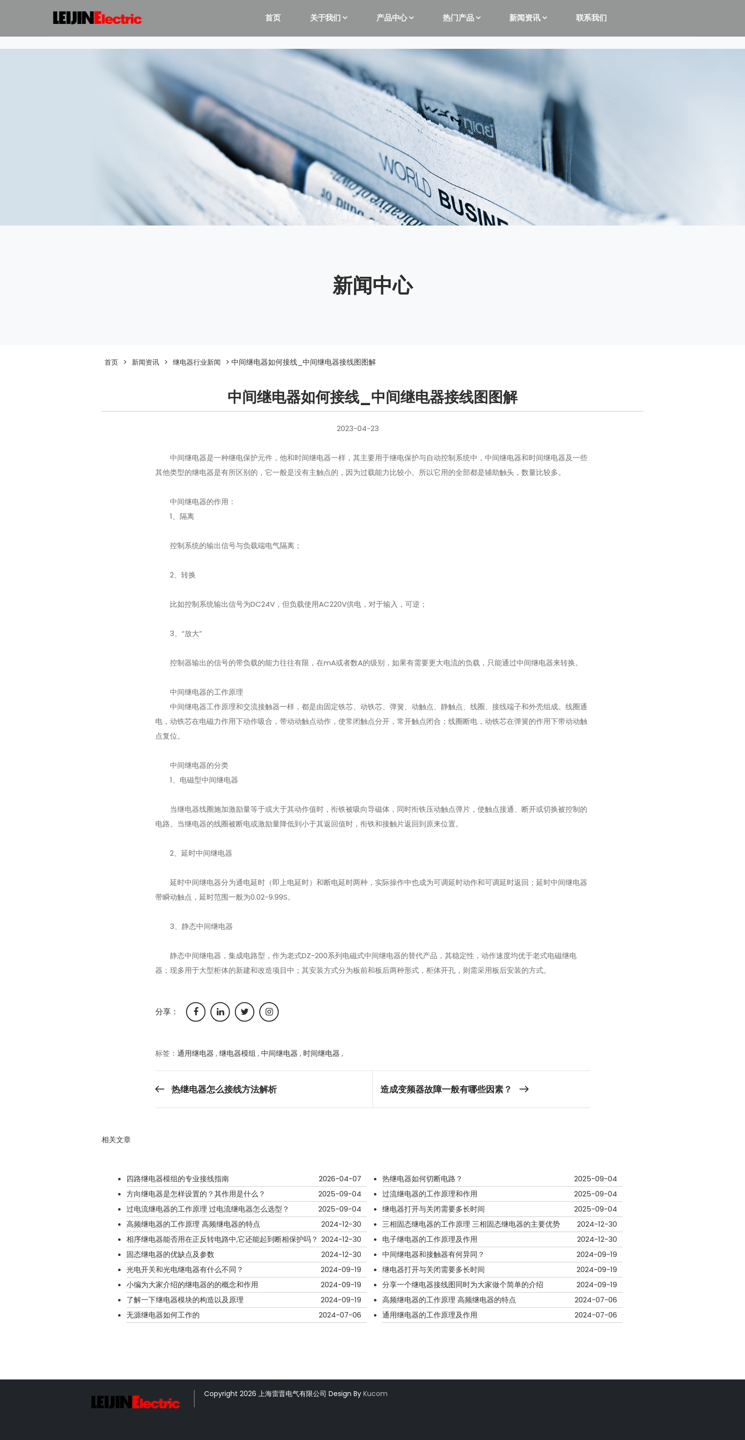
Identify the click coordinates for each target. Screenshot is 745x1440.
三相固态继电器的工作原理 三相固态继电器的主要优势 (471, 1224)
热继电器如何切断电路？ (422, 1178)
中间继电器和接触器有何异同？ (433, 1254)
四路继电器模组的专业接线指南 (177, 1178)
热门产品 (458, 17)
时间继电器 (321, 1053)
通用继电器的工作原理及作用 (429, 1315)
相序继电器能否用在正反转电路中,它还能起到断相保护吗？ (222, 1239)
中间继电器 (279, 1053)
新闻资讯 (524, 17)
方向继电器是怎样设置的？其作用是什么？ (196, 1194)
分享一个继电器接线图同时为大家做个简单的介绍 (462, 1284)
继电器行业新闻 (197, 362)
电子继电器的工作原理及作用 (429, 1239)
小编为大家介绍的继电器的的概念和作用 (192, 1284)
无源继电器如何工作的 (163, 1315)
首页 (273, 17)
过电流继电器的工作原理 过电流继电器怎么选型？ (208, 1209)
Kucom (375, 1394)
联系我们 (591, 17)
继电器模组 (237, 1053)
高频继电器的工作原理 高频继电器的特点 (193, 1224)
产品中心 (391, 17)
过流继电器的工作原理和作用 (429, 1194)
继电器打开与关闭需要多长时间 (433, 1209)
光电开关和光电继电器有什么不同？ (185, 1269)
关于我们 (325, 17)
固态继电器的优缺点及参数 (170, 1254)
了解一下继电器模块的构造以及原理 (185, 1300)
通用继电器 (195, 1053)
